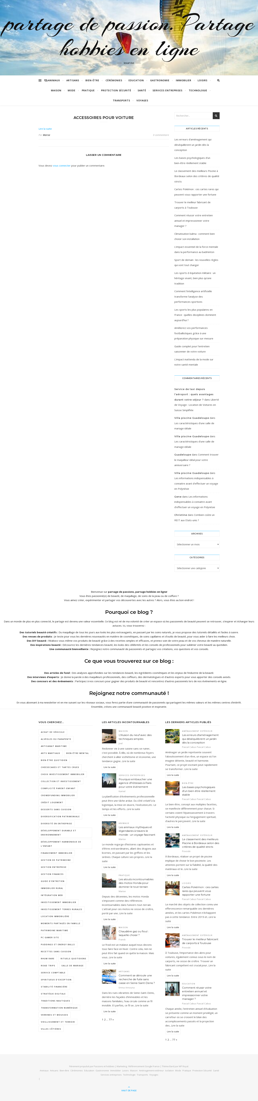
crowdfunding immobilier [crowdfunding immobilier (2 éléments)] (58, 795)
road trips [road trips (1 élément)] (48, 965)
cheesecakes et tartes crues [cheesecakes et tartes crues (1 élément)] (60, 767)
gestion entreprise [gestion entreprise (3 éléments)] (54, 867)
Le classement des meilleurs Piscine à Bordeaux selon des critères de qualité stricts (196, 176)
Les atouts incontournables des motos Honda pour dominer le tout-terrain (136, 883)
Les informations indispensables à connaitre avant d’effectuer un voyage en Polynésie (196, 483)
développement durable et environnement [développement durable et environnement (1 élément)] (58, 832)
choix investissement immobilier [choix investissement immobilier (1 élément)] (62, 774)
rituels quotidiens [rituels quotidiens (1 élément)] (73, 958)
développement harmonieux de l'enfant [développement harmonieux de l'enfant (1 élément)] (61, 843)
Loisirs (202, 80)
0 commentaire (161, 135)
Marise (46, 135)
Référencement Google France (144, 1066)
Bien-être (92, 80)
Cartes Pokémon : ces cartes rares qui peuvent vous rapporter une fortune (200, 891)
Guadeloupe (182, 454)
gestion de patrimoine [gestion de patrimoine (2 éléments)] (56, 860)
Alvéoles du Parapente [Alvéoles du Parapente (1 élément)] (56, 739)
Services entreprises (167, 90)
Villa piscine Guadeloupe (191, 417)
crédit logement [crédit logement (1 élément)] (52, 802)
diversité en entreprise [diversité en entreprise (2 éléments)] (56, 823)
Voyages (142, 100)
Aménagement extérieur (197, 731)
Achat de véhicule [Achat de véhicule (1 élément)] (53, 732)
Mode (71, 90)
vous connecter (62, 165)
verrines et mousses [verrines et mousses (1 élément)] (54, 1015)
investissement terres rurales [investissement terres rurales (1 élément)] (61, 909)
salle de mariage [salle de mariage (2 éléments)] (73, 965)
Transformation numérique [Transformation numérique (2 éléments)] (59, 1008)
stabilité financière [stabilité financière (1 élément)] (54, 986)
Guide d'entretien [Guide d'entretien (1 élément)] (53, 881)
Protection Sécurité (116, 90)
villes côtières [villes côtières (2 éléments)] (51, 1029)
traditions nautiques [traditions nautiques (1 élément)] (55, 1000)
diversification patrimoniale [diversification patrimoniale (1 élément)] (60, 816)
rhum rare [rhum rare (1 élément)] (47, 958)
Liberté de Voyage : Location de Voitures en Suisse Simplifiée (196, 405)
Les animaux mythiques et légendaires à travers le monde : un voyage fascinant (137, 831)
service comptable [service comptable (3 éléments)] (53, 972)
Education (136, 80)
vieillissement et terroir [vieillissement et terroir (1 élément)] (58, 1022)
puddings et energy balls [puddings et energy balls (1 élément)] (58, 944)
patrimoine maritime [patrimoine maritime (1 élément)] (54, 930)
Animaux (54, 80)
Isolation (169, 1070)
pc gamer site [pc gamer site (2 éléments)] (50, 937)
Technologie (198, 90)
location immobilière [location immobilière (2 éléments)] (55, 916)
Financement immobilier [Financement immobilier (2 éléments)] (56, 853)
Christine (180, 514)
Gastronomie (159, 80)
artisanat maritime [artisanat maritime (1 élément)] (54, 746)
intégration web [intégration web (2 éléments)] (52, 895)
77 (110, 1019)
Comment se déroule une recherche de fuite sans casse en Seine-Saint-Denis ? (137, 979)
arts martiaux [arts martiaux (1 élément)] (50, 753)
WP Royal (183, 1066)
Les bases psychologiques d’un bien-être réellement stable (198, 791)
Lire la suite (45, 128)
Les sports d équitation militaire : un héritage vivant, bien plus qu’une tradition (195, 278)
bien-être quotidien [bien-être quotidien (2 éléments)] (54, 760)
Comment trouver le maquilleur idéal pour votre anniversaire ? (196, 460)
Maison (56, 90)
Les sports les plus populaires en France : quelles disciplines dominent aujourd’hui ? (195, 315)
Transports (121, 100)
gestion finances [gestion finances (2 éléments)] (52, 874)
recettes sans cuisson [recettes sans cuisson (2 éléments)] (56, 951)
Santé (142, 90)
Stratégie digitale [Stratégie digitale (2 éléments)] (53, 993)
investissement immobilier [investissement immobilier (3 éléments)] (58, 902)
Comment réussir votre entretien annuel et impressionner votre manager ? (193, 221)
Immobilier (183, 80)
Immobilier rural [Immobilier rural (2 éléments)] (52, 888)
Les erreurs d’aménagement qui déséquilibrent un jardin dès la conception (192, 145)
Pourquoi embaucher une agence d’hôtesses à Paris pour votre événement (135, 783)
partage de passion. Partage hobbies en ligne (129, 36)
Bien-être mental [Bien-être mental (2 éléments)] (77, 753)
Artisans (72, 80)
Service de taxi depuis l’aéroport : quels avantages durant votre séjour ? (194, 394)
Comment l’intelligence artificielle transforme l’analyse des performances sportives (193, 296)
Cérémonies (114, 80)
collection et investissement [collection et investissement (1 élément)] (61, 781)
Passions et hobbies (104, 1066)
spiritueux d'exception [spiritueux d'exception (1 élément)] (56, 979)
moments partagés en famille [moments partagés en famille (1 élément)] (60, 923)
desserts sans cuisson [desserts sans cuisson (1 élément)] (56, 809)
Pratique (88, 90)
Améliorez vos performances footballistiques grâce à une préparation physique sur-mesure (193, 333)
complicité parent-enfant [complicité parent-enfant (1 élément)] (58, 788)
